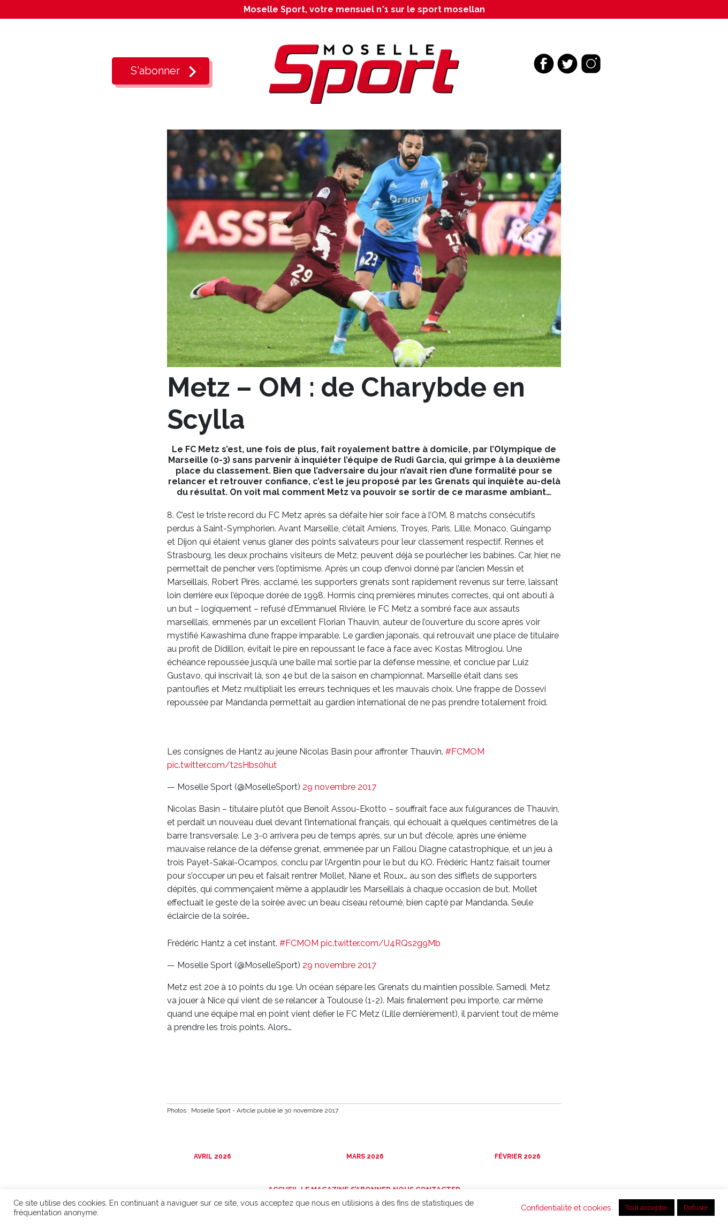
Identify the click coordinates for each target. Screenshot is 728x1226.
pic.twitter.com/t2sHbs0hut (222, 765)
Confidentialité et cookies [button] (566, 1207)
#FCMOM (464, 752)
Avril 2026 (211, 1156)
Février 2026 (517, 1156)
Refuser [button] (696, 1208)
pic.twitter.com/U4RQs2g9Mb (381, 943)
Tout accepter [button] (646, 1208)
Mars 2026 (364, 1156)
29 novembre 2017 (339, 787)
